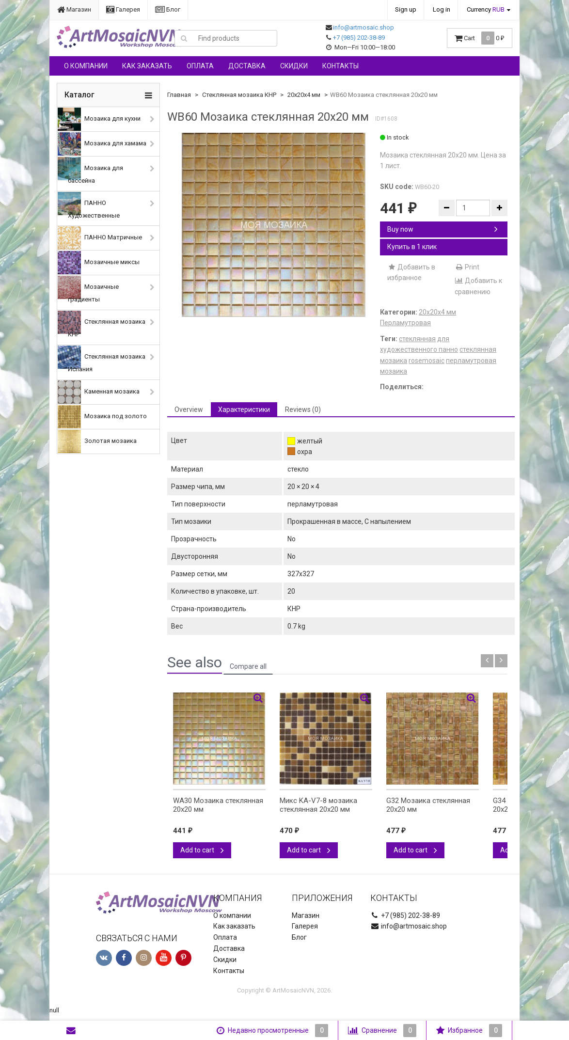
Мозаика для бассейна (90, 170)
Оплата (200, 66)
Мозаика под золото (102, 416)
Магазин (74, 9)
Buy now (442, 229)
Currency (486, 9)
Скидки (294, 66)
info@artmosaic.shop (363, 27)
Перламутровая (405, 323)
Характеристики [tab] (244, 409)
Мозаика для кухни (99, 119)
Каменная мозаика (99, 392)
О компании (86, 66)
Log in (441, 9)
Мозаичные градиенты (88, 289)
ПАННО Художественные (89, 205)
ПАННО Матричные (100, 238)
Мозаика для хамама (102, 144)
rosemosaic (426, 360)
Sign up (405, 9)
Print (467, 267)
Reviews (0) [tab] (303, 409)
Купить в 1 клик (412, 247)
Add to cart (202, 850)
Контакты (340, 66)
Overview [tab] (188, 409)
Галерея (123, 9)
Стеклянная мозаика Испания (101, 359)
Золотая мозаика (97, 441)
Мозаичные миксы (99, 262)
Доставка (247, 66)
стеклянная (417, 339)
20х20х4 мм (303, 94)
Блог (167, 9)
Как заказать (147, 66)
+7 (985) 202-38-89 (359, 37)
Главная (179, 94)
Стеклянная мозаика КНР (101, 324)
